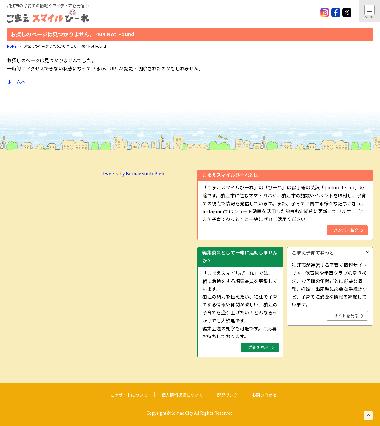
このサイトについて (128, 395)
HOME (12, 46)
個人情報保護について (182, 395)
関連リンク (227, 395)
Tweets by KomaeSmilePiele (134, 173)
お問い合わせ (264, 395)
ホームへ (16, 81)
